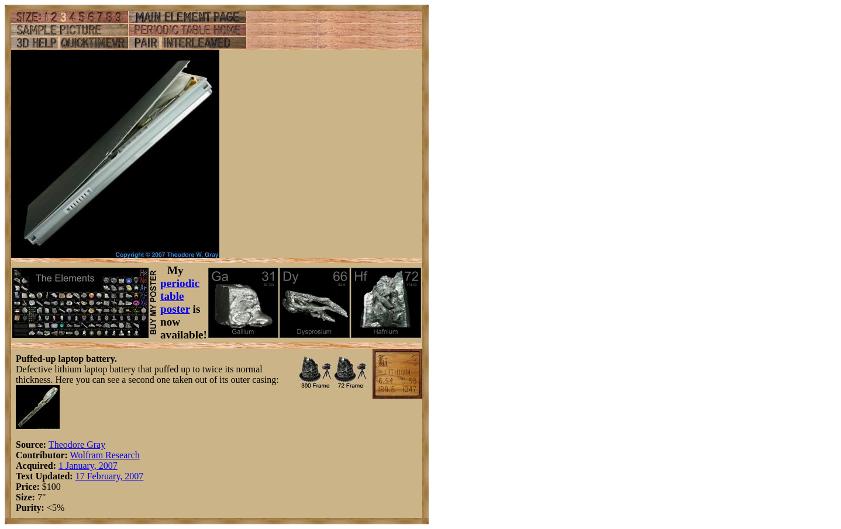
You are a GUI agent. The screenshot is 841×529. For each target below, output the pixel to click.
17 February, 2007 (109, 476)
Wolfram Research (105, 455)
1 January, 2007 (88, 466)
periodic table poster (179, 296)
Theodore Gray (77, 445)
